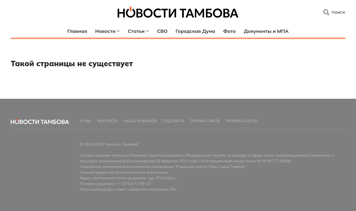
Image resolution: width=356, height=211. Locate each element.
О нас (86, 120)
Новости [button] (107, 31)
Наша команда (140, 120)
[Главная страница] (178, 12)
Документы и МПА (266, 31)
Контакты (107, 120)
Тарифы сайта (205, 120)
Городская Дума (195, 31)
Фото (229, 31)
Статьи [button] (138, 31)
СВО (162, 31)
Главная (77, 31)
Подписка (173, 120)
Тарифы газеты (242, 120)
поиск (334, 12)
